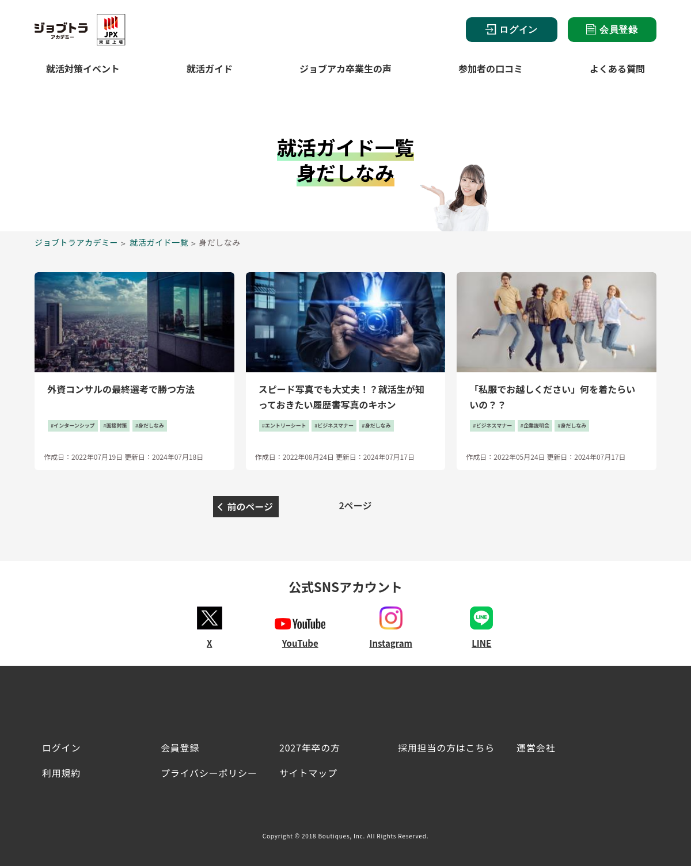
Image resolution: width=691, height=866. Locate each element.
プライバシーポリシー (209, 773)
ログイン (511, 29)
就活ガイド (210, 68)
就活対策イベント (83, 68)
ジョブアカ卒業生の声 (345, 68)
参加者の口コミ (490, 68)
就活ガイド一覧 (159, 242)
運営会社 (536, 747)
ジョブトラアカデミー (76, 242)
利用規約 (61, 773)
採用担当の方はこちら (446, 747)
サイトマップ (308, 773)
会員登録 (612, 29)
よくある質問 (617, 68)
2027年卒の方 (309, 747)
